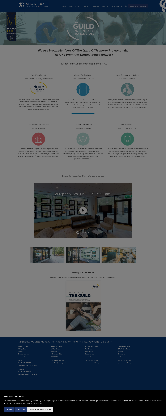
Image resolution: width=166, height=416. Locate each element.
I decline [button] (20, 409)
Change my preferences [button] (40, 409)
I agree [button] (9, 409)
